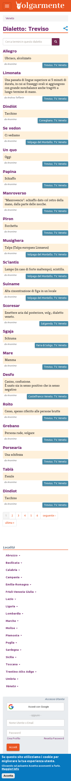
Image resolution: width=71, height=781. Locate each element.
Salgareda (47, 323)
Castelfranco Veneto (40, 396)
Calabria (13, 569)
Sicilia (11, 657)
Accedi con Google (28, 707)
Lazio (11, 599)
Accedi (13, 747)
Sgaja (8, 331)
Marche (12, 620)
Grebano (11, 426)
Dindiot (10, 491)
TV (55, 65)
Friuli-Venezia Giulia (21, 591)
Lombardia (14, 613)
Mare (8, 353)
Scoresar (11, 305)
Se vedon (12, 128)
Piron (8, 219)
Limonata (12, 73)
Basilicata (14, 562)
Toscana (13, 664)
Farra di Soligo (44, 345)
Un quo (10, 150)
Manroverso (14, 193)
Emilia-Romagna (18, 584)
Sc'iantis (11, 262)
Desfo (8, 374)
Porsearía (12, 447)
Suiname (11, 284)
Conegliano (46, 120)
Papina (9, 171)
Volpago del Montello (40, 142)
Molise (12, 628)
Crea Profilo (13, 738)
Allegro (10, 51)
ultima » (9, 522)
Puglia (11, 642)
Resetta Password (54, 738)
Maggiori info (10, 768)
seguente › (49, 515)
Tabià (8, 469)
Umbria (12, 678)
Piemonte (14, 635)
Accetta (8, 775)
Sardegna (13, 649)
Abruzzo (13, 555)
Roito (8, 404)
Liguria (12, 606)
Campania (14, 577)
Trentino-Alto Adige (21, 671)
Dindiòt (10, 106)
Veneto (10, 18)
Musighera (13, 240)
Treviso (48, 65)
